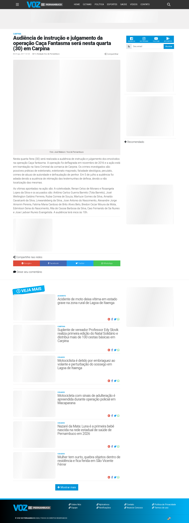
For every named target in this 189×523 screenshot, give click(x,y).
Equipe (73, 507)
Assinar (168, 46)
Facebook (131, 39)
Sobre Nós (75, 504)
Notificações (103, 507)
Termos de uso (160, 507)
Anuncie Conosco (133, 507)
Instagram (144, 39)
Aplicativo (168, 39)
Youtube (156, 39)
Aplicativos (102, 504)
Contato (129, 504)
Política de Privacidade (164, 504)
